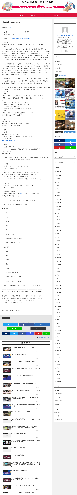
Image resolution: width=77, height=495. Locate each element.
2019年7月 (57, 316)
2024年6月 (57, 185)
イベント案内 (58, 64)
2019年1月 (57, 326)
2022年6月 (57, 240)
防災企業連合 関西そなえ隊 (65, 35)
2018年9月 (57, 333)
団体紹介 (23, 493)
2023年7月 (57, 216)
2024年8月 (57, 178)
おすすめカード (6, 317)
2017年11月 (58, 351)
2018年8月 (57, 337)
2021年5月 (57, 271)
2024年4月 (57, 192)
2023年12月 (58, 199)
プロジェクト (29, 493)
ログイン (57, 409)
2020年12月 (58, 285)
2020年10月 (58, 292)
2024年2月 (57, 196)
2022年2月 (57, 254)
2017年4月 (57, 364)
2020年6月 (57, 299)
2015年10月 (58, 381)
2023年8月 (57, 213)
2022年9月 (57, 233)
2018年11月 (58, 330)
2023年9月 (57, 209)
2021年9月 (57, 268)
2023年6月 (57, 220)
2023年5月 (57, 223)
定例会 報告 (58, 68)
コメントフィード (59, 416)
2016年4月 (57, 371)
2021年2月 (57, 278)
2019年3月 (57, 323)
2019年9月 (57, 309)
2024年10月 (58, 175)
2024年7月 (57, 182)
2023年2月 (57, 227)
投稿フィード (58, 412)
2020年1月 (57, 302)
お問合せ (18, 493)
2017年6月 (57, 361)
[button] (74, 157)
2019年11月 (58, 306)
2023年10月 (58, 206)
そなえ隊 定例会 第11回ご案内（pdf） (21, 38)
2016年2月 (57, 378)
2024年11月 (58, 172)
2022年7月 (57, 237)
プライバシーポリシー (10, 493)
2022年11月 (58, 230)
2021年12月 (58, 258)
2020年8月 (57, 295)
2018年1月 (57, 347)
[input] (65, 157)
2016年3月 (57, 375)
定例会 (11, 27)
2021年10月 (58, 264)
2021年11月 (58, 261)
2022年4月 (57, 247)
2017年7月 (57, 357)
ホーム (3, 493)
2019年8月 (57, 313)
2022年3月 (57, 251)
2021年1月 (57, 282)
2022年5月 (57, 244)
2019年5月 (57, 320)
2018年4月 (57, 344)
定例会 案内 (58, 71)
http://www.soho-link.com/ (9, 140)
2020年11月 (58, 289)
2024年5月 (57, 189)
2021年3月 (57, 275)
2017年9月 (57, 354)
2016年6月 (57, 368)
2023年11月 (58, 202)
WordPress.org (58, 419)
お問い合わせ (22, 193)
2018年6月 (57, 340)
